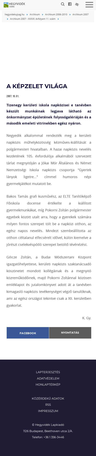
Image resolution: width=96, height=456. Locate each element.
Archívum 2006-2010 (56, 14)
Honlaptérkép (48, 384)
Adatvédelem (48, 378)
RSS (48, 404)
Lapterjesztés (48, 372)
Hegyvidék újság (16, 5)
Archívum (35, 14)
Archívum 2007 (81, 14)
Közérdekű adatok (48, 398)
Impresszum (48, 411)
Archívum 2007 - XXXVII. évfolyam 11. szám (32, 18)
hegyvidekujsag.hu (14, 14)
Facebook (28, 333)
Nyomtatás (70, 332)
